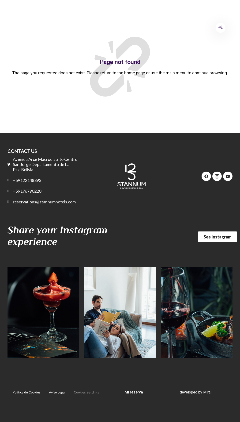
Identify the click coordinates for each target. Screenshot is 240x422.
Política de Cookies (27, 392)
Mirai (207, 392)
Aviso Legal (57, 392)
